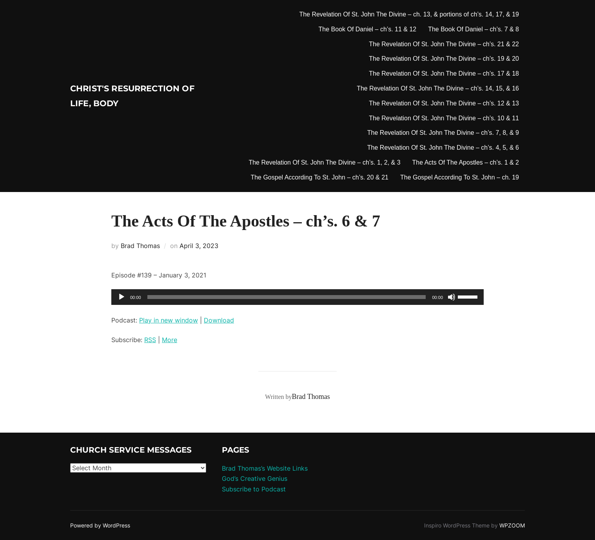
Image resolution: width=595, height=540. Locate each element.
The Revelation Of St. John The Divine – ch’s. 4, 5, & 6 (443, 147)
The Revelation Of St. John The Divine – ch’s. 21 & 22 (444, 44)
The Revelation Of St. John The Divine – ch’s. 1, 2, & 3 (324, 162)
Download (219, 320)
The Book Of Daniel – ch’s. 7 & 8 (473, 29)
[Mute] (451, 297)
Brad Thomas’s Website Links (265, 468)
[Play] (121, 297)
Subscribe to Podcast (254, 489)
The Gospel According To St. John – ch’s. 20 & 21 (319, 177)
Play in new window (168, 320)
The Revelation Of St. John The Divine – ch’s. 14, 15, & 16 (438, 88)
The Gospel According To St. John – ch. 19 (459, 177)
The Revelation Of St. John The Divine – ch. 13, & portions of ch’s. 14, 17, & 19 (409, 14)
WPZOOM (512, 525)
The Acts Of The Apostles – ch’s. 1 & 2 (465, 162)
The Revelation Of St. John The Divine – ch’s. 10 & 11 (444, 118)
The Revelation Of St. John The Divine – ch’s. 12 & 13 (444, 103)
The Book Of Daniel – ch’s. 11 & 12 (368, 29)
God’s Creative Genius (254, 478)
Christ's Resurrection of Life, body (124, 96)
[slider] (286, 297)
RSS (150, 340)
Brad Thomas (140, 246)
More (169, 340)
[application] (297, 297)
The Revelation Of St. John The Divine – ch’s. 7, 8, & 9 (443, 132)
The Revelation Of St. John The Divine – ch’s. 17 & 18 (444, 73)
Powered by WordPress (100, 525)
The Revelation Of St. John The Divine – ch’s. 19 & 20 (444, 58)
